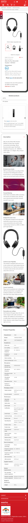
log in (11, 78)
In (1, 17)
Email (1, 12)
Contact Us (14, 2)
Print (22, 57)
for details (10, 86)
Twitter (1, 15)
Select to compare (14, 54)
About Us (17, 2)
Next (22, 48)
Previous (6, 48)
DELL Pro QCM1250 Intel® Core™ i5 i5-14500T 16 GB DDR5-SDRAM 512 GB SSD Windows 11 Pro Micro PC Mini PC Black (13, 125)
